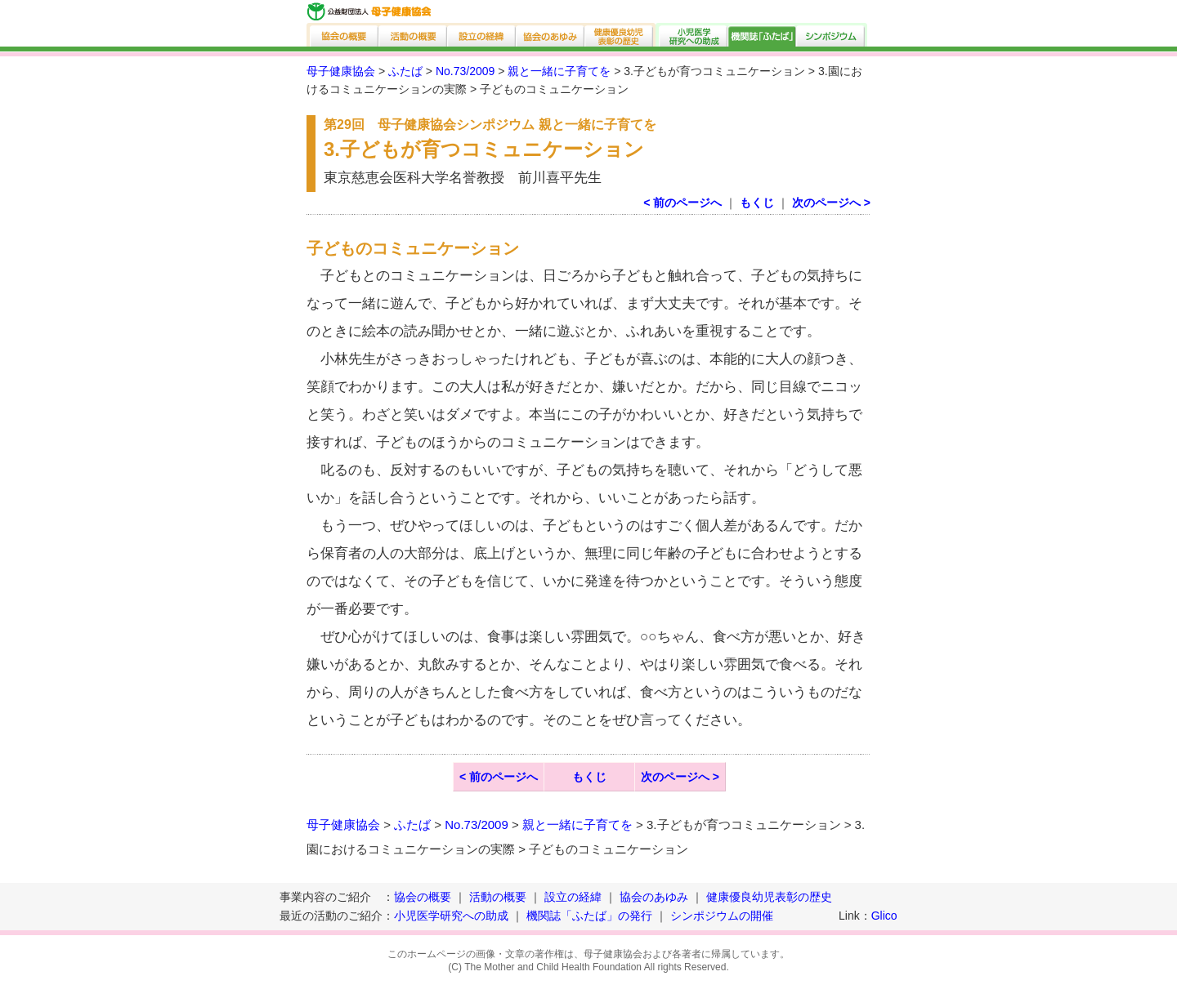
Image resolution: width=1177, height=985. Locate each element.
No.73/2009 (465, 71)
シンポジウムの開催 (721, 915)
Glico (884, 915)
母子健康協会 (341, 71)
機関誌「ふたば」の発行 (589, 915)
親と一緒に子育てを (559, 71)
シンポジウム (832, 35)
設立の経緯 (482, 35)
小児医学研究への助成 (692, 35)
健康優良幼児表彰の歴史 (620, 35)
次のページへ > (831, 202)
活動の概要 (413, 35)
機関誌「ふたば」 (762, 35)
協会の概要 (343, 35)
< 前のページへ (682, 202)
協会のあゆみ (551, 35)
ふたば (405, 71)
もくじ (757, 202)
